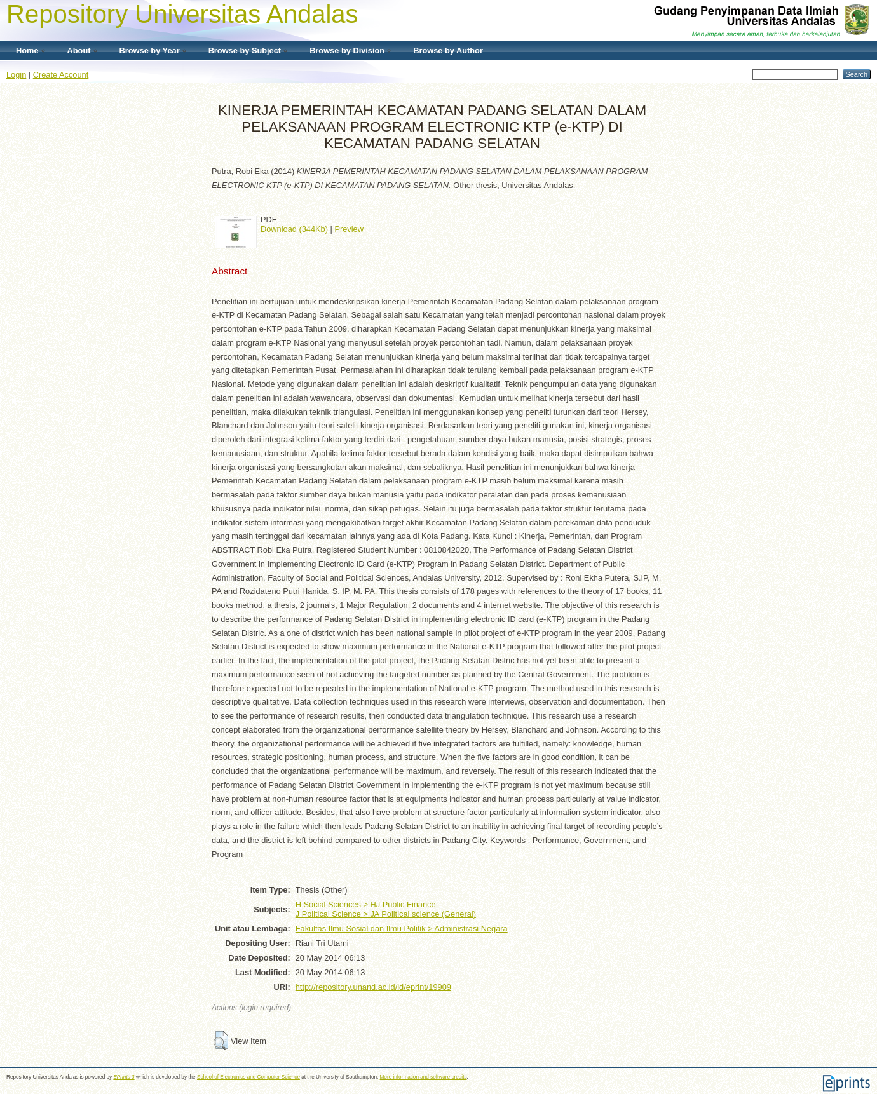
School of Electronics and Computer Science (248, 1077)
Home (27, 50)
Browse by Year (149, 50)
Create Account (61, 74)
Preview (349, 229)
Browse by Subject (245, 50)
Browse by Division (346, 50)
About (79, 50)
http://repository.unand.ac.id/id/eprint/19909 (373, 987)
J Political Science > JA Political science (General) (386, 914)
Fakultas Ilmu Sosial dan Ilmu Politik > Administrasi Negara (402, 928)
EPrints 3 (123, 1077)
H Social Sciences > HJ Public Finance (366, 904)
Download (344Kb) (294, 229)
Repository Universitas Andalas (182, 14)
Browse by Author (448, 50)
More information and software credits (423, 1077)
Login (16, 74)
